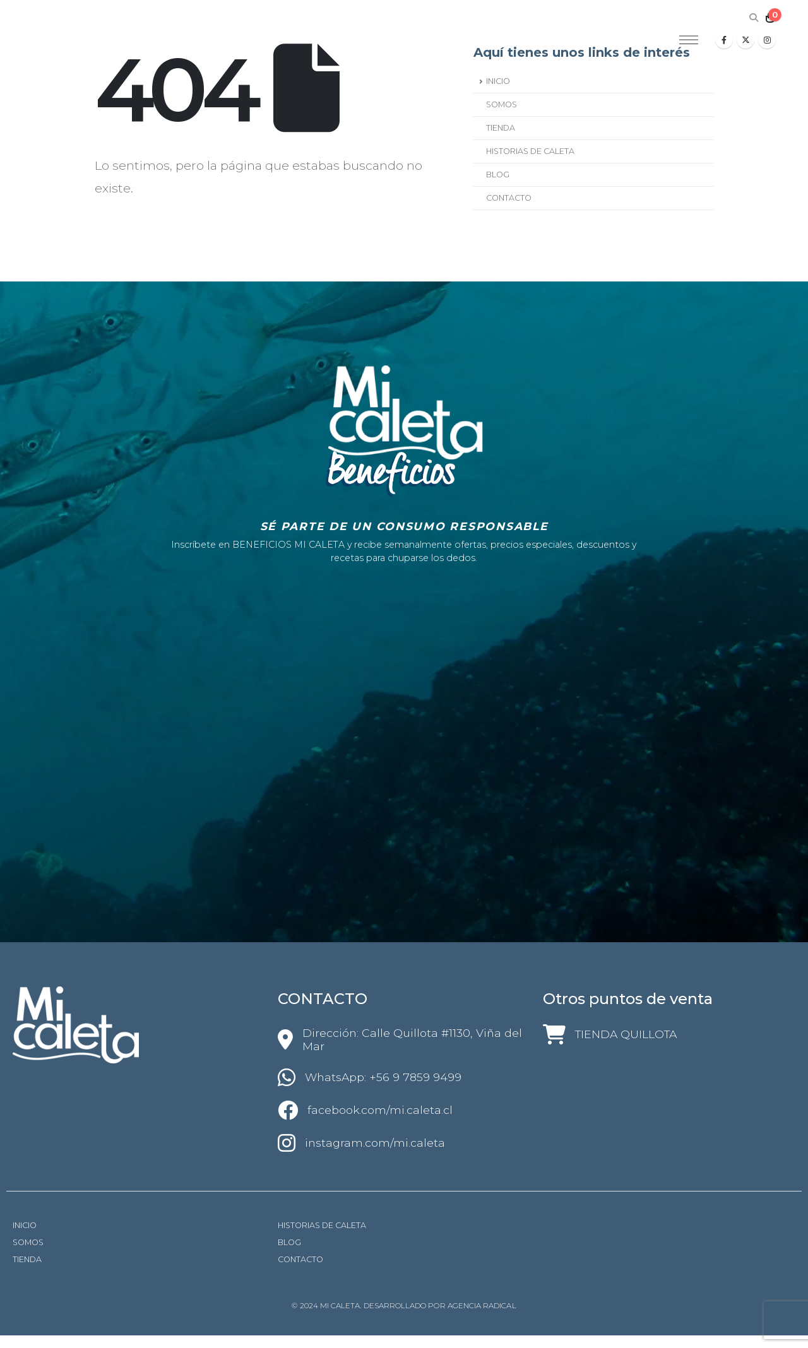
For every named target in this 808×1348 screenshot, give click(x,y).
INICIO (498, 81)
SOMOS (501, 104)
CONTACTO (509, 198)
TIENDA (500, 128)
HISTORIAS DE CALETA (530, 151)
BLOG (497, 174)
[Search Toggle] (753, 17)
